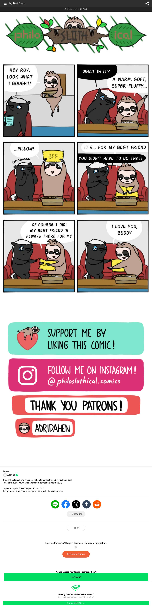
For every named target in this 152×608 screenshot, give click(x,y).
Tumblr (86, 504)
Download (76, 577)
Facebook (65, 504)
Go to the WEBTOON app (76, 603)
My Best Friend (17, 3)
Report (76, 527)
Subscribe (77, 514)
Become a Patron (76, 554)
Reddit (97, 504)
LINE (55, 504)
